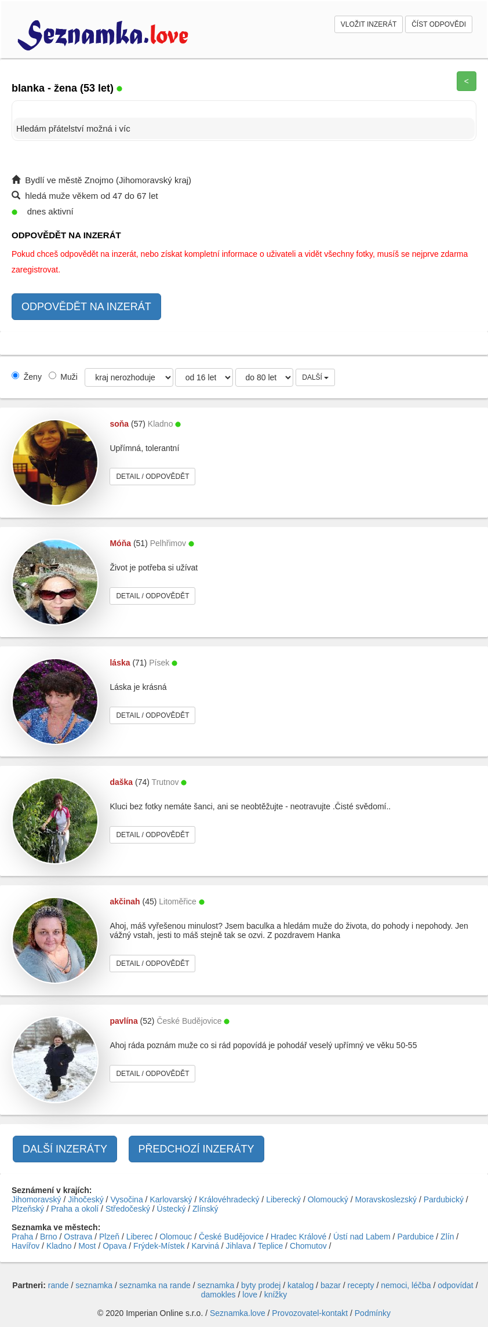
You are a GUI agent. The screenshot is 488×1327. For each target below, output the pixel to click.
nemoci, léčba (406, 1285)
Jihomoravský (36, 1199)
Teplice (270, 1245)
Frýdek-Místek (159, 1245)
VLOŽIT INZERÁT (368, 24)
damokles (218, 1294)
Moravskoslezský (386, 1199)
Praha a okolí (75, 1208)
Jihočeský (85, 1199)
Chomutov (308, 1245)
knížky (275, 1294)
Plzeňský (28, 1208)
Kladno (59, 1245)
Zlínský (205, 1208)
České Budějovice (231, 1236)
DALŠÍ (315, 377)
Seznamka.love (237, 1313)
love (249, 1294)
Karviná (204, 1245)
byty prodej (261, 1285)
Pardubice (415, 1236)
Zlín (447, 1236)
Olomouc (175, 1236)
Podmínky (373, 1313)
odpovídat (456, 1285)
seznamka (93, 1285)
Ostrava (78, 1236)
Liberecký (283, 1199)
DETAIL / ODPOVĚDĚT (152, 476)
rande (58, 1285)
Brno (48, 1236)
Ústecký (171, 1208)
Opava (114, 1245)
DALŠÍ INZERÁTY (65, 1149)
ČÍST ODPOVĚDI (438, 24)
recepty (361, 1285)
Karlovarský (171, 1199)
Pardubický (444, 1199)
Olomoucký (328, 1199)
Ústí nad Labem (362, 1236)
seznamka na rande (155, 1285)
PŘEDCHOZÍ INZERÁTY (196, 1149)
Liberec (139, 1236)
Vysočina (126, 1199)
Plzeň (109, 1236)
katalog (300, 1285)
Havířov (25, 1245)
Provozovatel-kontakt (310, 1313)
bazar (331, 1285)
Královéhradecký (229, 1199)
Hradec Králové (299, 1236)
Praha (22, 1236)
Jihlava (239, 1245)
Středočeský (127, 1208)
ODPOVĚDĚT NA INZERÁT (86, 306)
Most (87, 1245)
